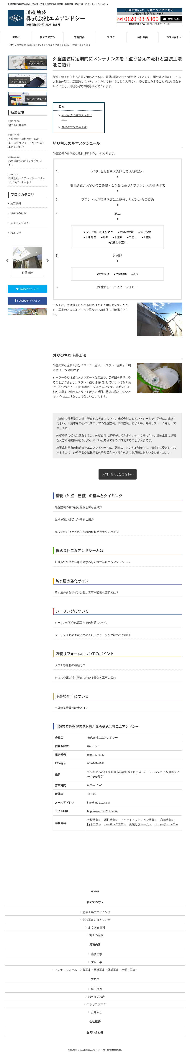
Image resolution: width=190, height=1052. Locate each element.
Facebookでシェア (27, 300)
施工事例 (15, 203)
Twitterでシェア (27, 288)
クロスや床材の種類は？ (70, 665)
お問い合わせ (95, 1032)
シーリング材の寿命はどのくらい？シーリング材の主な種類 (92, 635)
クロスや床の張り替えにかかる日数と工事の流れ (85, 677)
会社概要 (95, 1021)
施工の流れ (96, 935)
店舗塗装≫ (167, 819)
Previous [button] (7, 261)
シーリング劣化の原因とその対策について (81, 622)
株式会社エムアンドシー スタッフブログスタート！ (26, 178)
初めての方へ (95, 902)
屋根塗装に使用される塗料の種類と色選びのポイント (88, 531)
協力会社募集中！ (18, 123)
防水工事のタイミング (96, 919)
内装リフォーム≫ (140, 824)
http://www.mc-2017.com (102, 811)
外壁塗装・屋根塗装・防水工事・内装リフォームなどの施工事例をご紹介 (26, 141)
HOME (11, 45)
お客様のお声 (18, 213)
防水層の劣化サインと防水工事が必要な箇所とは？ (87, 592)
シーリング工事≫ (115, 824)
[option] (27, 261)
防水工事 (96, 962)
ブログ (95, 979)
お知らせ (15, 232)
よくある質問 (96, 927)
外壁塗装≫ (94, 819)
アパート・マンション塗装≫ (139, 819)
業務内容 (95, 944)
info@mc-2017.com (99, 802)
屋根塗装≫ (111, 819)
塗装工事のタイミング (96, 912)
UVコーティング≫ (166, 824)
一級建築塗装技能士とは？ (71, 707)
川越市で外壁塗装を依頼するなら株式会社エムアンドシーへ (92, 562)
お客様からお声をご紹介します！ (25, 161)
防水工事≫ (94, 824)
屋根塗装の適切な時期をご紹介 (74, 519)
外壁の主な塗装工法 (74, 127)
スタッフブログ (19, 222)
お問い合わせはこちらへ (117, 474)
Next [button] (48, 261)
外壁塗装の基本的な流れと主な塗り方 (78, 507)
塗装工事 (96, 954)
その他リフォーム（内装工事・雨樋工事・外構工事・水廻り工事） (96, 969)
